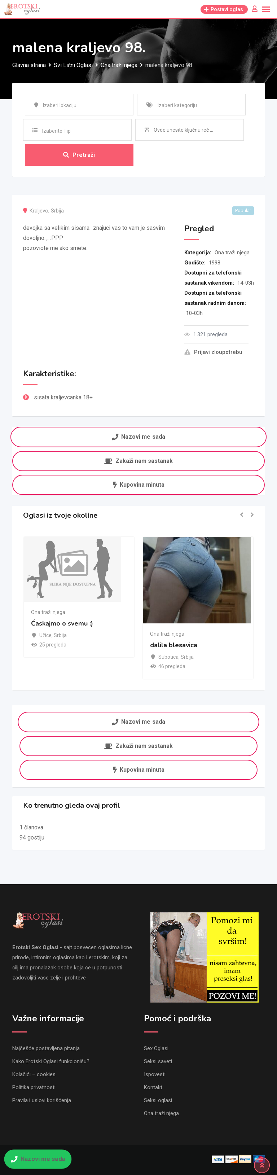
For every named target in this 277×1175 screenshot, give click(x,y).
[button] (241, 515)
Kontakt (153, 1087)
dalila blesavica (173, 645)
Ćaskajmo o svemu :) (62, 623)
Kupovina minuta (138, 484)
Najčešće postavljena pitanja (46, 1048)
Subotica (168, 657)
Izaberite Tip (56, 131)
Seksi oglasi (158, 1100)
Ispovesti (155, 1074)
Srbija (57, 210)
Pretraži (79, 155)
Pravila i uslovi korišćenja (41, 1100)
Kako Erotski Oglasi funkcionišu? (50, 1061)
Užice (45, 635)
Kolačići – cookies (34, 1074)
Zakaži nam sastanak (138, 460)
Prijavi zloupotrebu (213, 352)
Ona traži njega (232, 252)
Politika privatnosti (34, 1087)
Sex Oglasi (156, 1048)
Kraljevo (39, 210)
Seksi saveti (158, 1061)
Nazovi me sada (138, 437)
